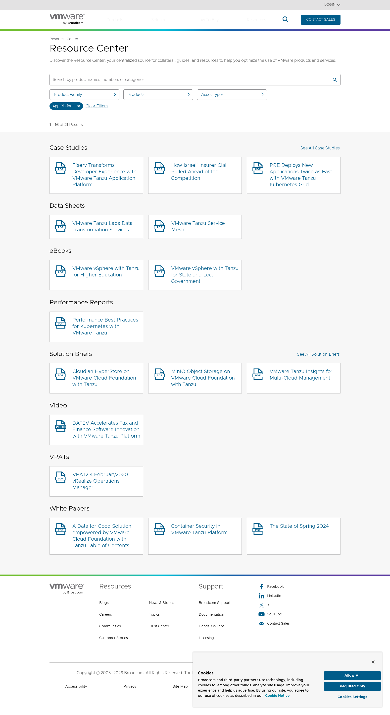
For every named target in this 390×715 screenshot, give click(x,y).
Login (332, 5)
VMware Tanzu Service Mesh (198, 226)
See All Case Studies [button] (320, 148)
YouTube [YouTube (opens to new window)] (270, 614)
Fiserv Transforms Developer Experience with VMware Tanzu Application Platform (104, 175)
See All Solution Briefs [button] (318, 354)
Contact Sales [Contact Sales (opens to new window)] (274, 623)
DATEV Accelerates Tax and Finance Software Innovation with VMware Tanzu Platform (106, 430)
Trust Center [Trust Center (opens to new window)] (159, 626)
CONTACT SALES (320, 19)
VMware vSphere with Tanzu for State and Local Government (205, 275)
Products (114, 20)
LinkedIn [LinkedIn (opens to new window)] (269, 596)
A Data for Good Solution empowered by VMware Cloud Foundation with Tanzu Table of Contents (101, 536)
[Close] (373, 659)
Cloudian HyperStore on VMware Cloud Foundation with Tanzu (104, 378)
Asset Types (232, 94)
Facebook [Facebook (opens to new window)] (271, 587)
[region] (287, 678)
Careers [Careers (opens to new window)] (105, 614)
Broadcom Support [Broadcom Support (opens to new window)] (215, 603)
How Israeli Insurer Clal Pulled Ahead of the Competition (198, 172)
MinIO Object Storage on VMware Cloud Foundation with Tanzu (203, 378)
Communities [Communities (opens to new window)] (110, 626)
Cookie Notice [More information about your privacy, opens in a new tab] (277, 693)
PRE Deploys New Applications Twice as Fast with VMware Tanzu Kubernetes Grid (301, 175)
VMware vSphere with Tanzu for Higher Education (106, 271)
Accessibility (76, 686)
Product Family (85, 94)
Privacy (129, 686)
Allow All (352, 673)
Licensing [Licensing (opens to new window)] (206, 638)
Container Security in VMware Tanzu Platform (199, 529)
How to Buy (207, 20)
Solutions (159, 20)
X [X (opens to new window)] (263, 605)
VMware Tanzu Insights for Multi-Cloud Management (301, 375)
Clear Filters (97, 106)
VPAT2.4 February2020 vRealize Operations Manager (100, 481)
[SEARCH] (184, 79)
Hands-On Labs (212, 626)
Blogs (104, 603)
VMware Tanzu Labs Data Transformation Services (102, 226)
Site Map (180, 686)
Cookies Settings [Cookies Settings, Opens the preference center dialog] (352, 696)
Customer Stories (113, 638)
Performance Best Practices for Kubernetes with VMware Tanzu (105, 326)
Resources (256, 20)
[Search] (334, 79)
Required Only (352, 685)
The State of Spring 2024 (299, 526)
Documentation (211, 614)
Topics (154, 614)
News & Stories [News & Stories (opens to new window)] (161, 603)
